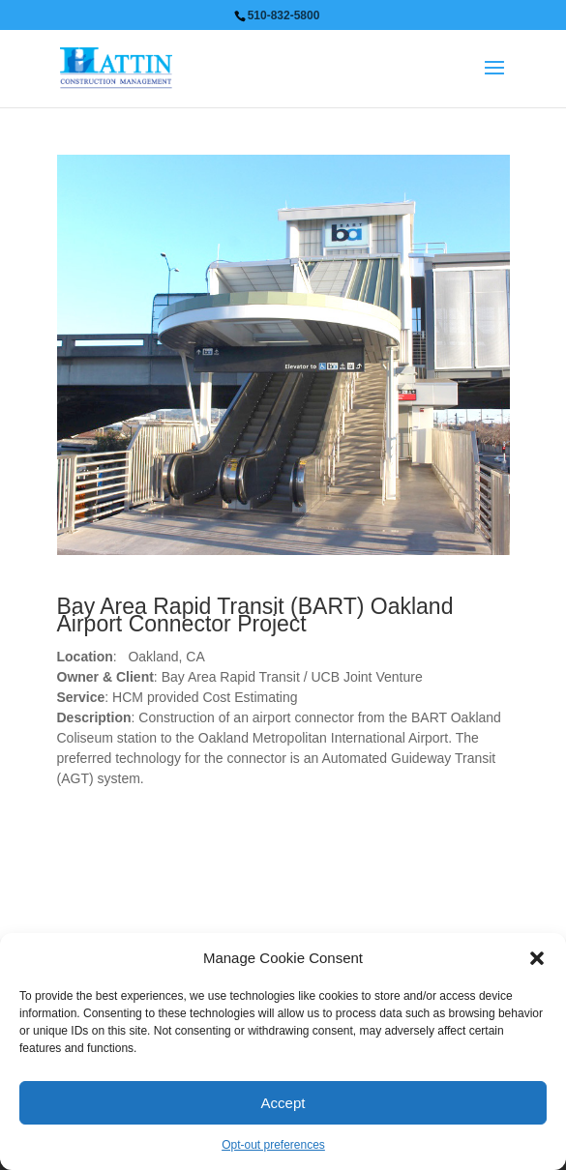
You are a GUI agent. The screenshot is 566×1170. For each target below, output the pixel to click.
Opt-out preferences (273, 1145)
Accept (283, 1103)
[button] (537, 958)
